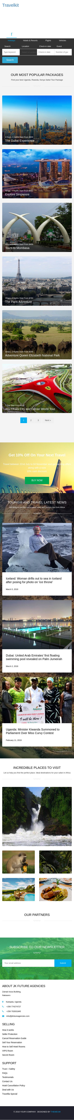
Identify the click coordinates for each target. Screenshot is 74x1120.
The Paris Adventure (18, 301)
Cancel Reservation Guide (14, 1038)
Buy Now (37, 480)
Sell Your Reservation (12, 1042)
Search (7, 46)
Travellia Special (9, 1094)
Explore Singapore (17, 194)
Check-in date (45, 46)
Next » (48, 420)
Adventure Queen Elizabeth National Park (32, 355)
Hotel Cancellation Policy (13, 1085)
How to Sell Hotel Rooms (13, 1047)
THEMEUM (55, 1112)
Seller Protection (9, 1034)
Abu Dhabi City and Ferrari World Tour (30, 409)
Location (25, 46)
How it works (8, 1030)
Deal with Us (8, 1090)
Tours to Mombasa (17, 248)
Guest (59, 46)
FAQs (4, 1073)
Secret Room (8, 1055)
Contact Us (7, 1081)
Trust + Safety (8, 1069)
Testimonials (8, 1077)
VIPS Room (7, 1051)
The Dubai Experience (19, 140)
